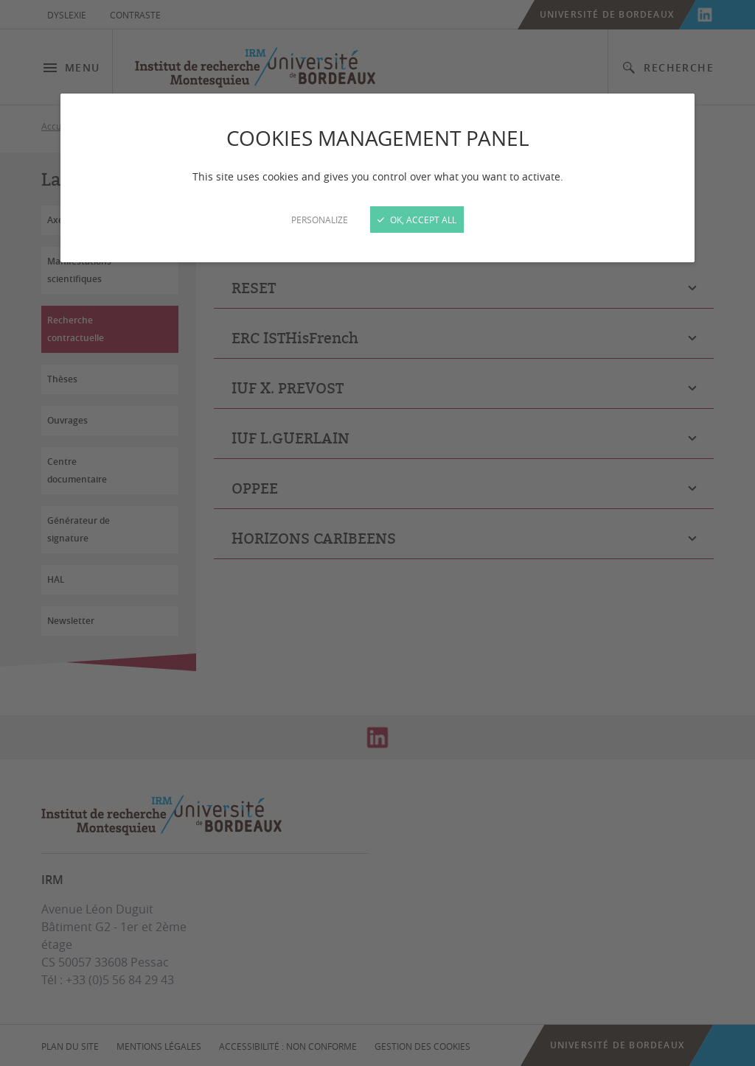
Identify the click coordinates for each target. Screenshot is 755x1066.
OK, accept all (417, 219)
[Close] (377, 533)
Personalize (319, 219)
